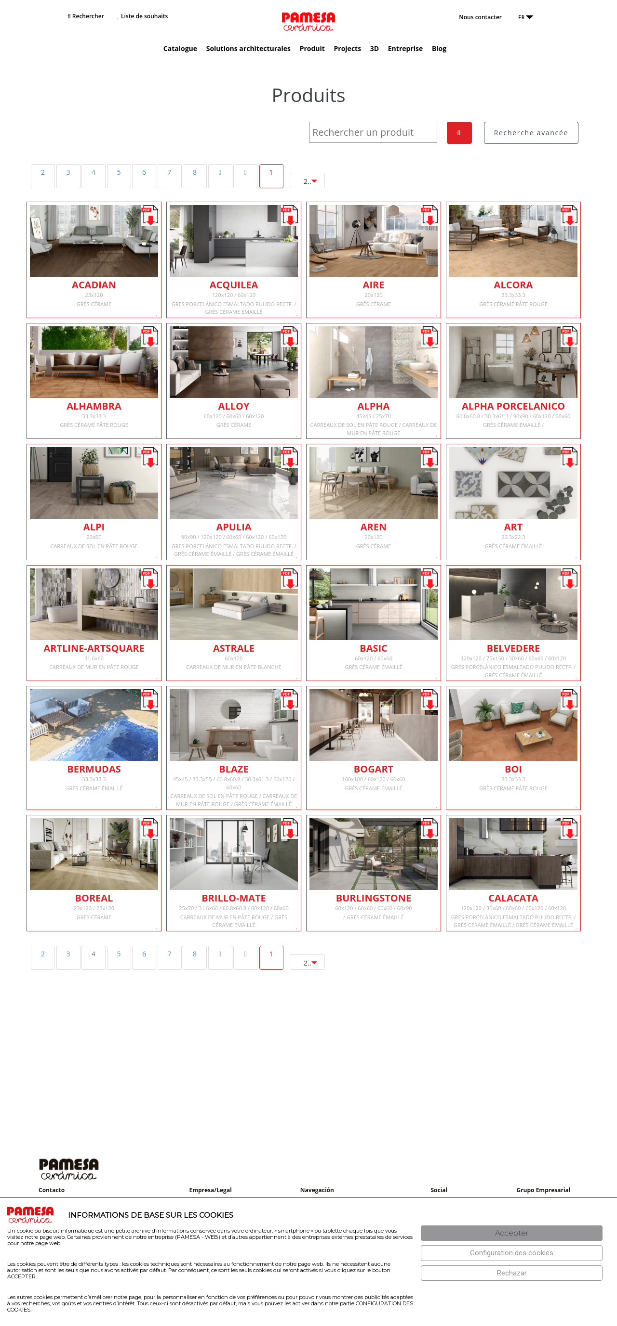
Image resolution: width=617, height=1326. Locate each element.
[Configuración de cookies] (512, 1253)
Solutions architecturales (248, 48)
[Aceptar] (512, 1233)
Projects (348, 48)
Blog (439, 48)
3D (374, 48)
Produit (312, 48)
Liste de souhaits (143, 16)
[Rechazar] (512, 1273)
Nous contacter (480, 17)
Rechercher (85, 16)
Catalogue (180, 48)
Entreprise (405, 48)
